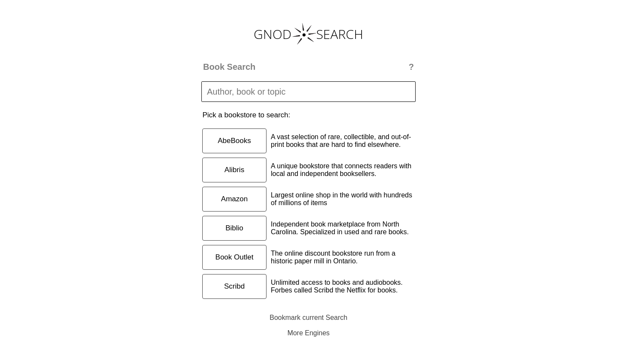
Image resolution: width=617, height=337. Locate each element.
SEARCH (339, 34)
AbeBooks (234, 141)
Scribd (234, 286)
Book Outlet (235, 257)
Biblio (234, 228)
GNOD (272, 34)
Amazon (234, 199)
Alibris (234, 170)
